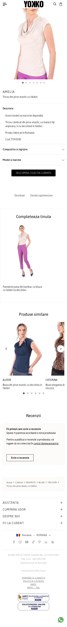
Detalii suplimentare (41, 195)
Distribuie (19, 195)
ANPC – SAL (33, 587)
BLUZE (41, 482)
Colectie (19, 482)
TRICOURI (52, 482)
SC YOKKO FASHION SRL (31, 555)
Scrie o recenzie (20, 457)
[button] (23, 82)
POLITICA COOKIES (33, 581)
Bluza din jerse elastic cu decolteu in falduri (22, 386)
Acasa (9, 482)
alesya (7, 379)
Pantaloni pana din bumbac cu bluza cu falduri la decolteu (22, 289)
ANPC (34, 584)
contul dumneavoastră (46, 443)
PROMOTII (31, 482)
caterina (51, 379)
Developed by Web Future (33, 570)
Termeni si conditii (33, 578)
